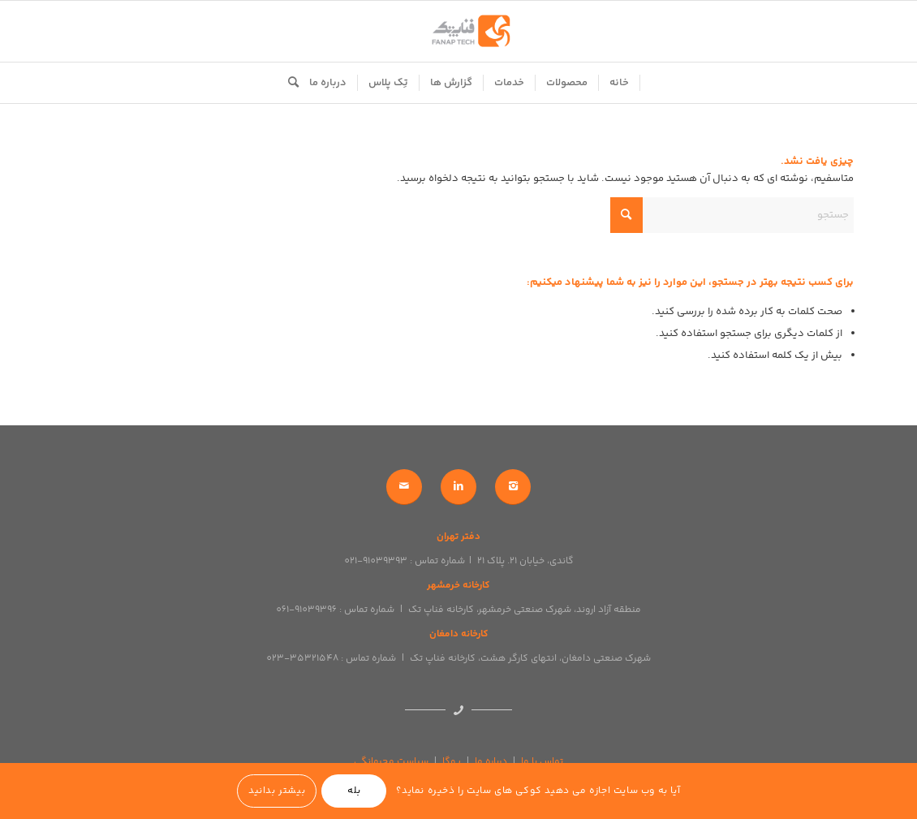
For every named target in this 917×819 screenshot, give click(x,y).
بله (354, 791)
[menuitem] (619, 83)
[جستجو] (288, 83)
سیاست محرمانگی (391, 761)
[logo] (458, 31)
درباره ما (491, 761)
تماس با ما (542, 761)
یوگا (451, 761)
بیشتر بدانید (276, 791)
